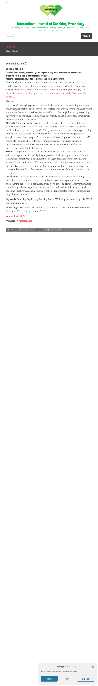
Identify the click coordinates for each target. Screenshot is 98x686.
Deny (67, 678)
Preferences (85, 678)
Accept (49, 678)
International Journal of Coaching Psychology (50, 23)
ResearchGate (25, 221)
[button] (93, 666)
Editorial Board (12, 51)
